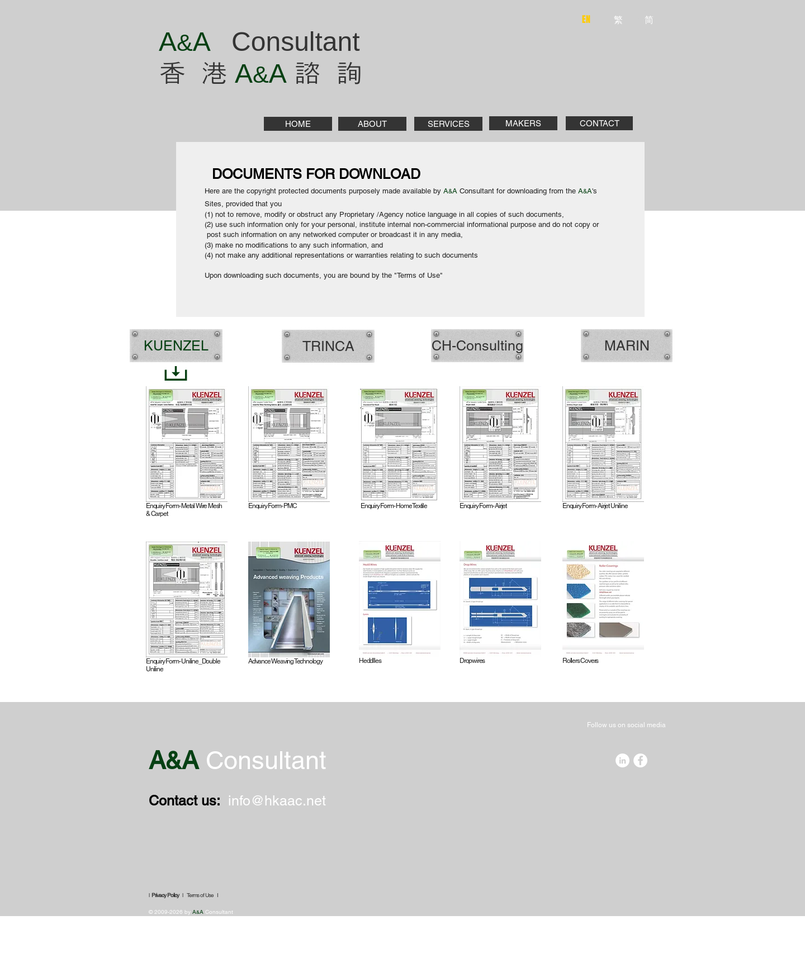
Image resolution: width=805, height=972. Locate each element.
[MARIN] (627, 345)
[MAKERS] (523, 123)
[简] (648, 20)
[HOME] (298, 124)
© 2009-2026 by (170, 912)
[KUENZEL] (176, 345)
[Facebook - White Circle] (640, 760)
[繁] (618, 20)
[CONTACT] (599, 123)
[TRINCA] (328, 346)
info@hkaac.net (277, 801)
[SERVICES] (448, 124)
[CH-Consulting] (477, 345)
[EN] (586, 20)
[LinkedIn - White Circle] (622, 760)
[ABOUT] (372, 124)
